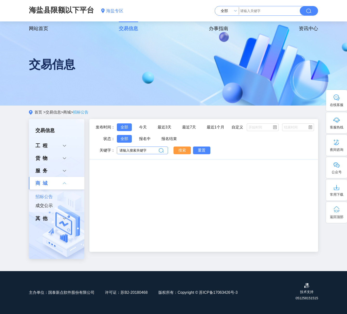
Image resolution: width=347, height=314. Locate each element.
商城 (67, 112)
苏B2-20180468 (133, 292)
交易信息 (128, 28)
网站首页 (38, 28)
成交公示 (44, 205)
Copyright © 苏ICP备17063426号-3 (208, 292)
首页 (38, 112)
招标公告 (44, 196)
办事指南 (218, 28)
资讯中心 (308, 28)
